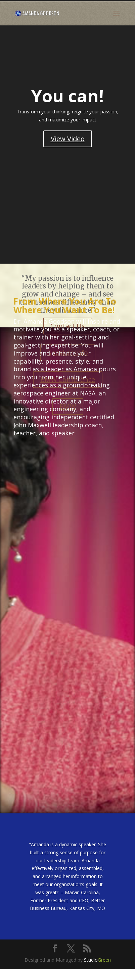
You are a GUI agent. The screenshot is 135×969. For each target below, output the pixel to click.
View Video (68, 138)
